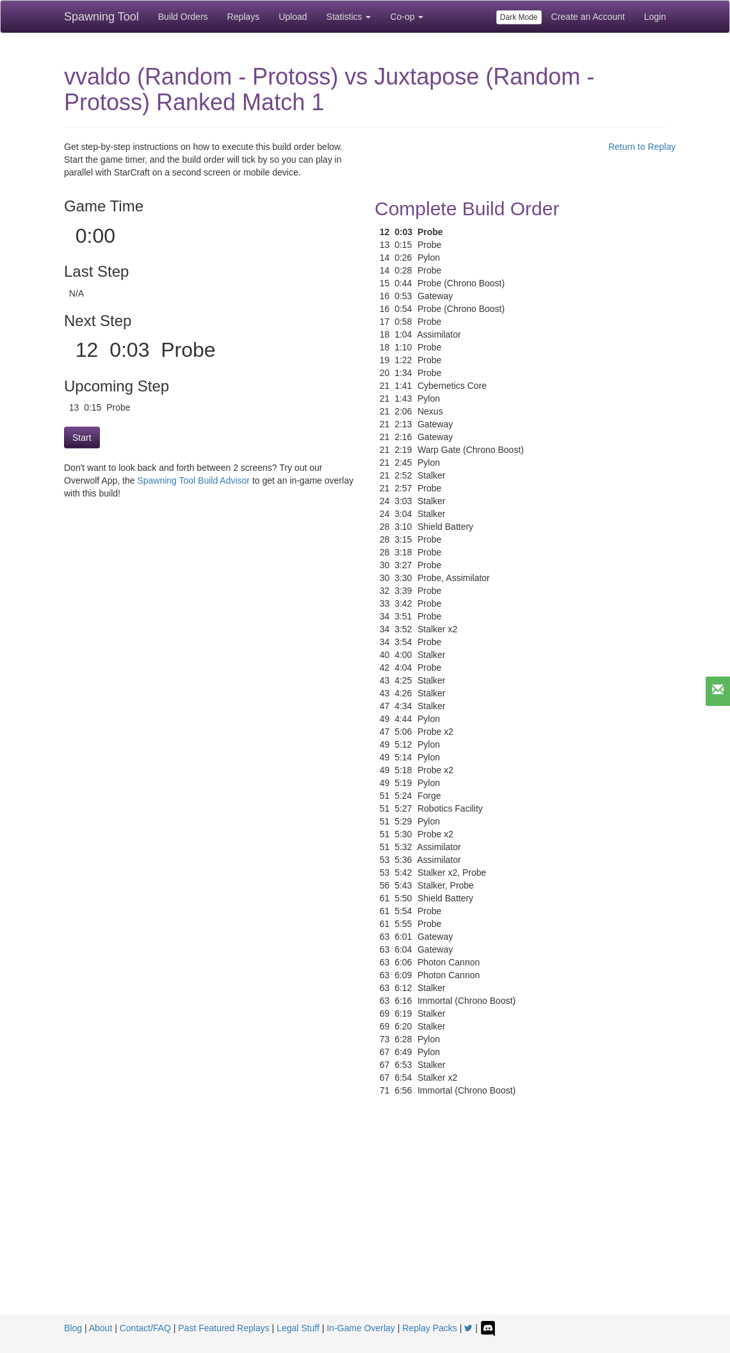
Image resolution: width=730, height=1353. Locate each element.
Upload (293, 17)
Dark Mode (519, 17)
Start (82, 437)
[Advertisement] (365, 1218)
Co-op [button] (406, 17)
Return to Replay (642, 147)
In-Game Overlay (361, 1328)
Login (655, 17)
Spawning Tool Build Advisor (193, 480)
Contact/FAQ (145, 1328)
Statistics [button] (349, 17)
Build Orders (183, 17)
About (101, 1328)
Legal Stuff (298, 1328)
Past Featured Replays (223, 1328)
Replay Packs (429, 1328)
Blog (73, 1328)
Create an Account (588, 17)
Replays (243, 17)
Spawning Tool (101, 16)
